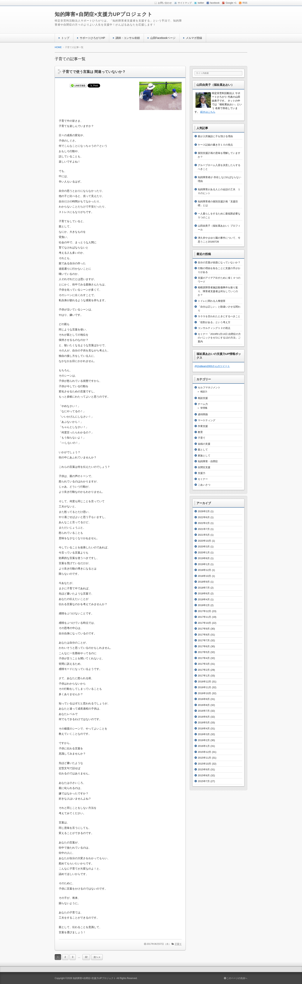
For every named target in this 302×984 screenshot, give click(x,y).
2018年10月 (204, 576)
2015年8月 (204, 775)
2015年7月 (204, 781)
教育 (200, 432)
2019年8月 (204, 558)
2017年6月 (204, 646)
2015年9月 (204, 769)
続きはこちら (207, 111)
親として (203, 449)
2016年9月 (204, 699)
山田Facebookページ (163, 37)
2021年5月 (204, 534)
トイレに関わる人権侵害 (211, 300)
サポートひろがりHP (92, 37)
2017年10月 (204, 622)
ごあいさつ (204, 484)
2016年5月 (204, 722)
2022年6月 (204, 517)
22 (86, 957)
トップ (65, 37)
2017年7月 (204, 640)
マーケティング (206, 420)
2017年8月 (204, 634)
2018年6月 (204, 593)
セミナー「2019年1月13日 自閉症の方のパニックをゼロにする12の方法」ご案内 (219, 338)
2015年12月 (204, 752)
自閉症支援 (204, 467)
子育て (178, 944)
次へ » (97, 957)
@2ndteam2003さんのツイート (212, 366)
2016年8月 (204, 705)
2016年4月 (204, 728)
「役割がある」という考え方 (214, 322)
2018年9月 (204, 581)
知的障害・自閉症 (208, 461)
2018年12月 (204, 570)
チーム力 (203, 404)
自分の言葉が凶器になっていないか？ (219, 262)
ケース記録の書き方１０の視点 (215, 144)
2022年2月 (204, 523)
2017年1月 (204, 675)
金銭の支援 (204, 443)
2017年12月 (204, 611)
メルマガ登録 (194, 37)
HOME (58, 47)
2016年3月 (204, 734)
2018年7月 (204, 587)
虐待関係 (203, 414)
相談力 (203, 391)
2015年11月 (204, 757)
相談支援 (203, 398)
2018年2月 (204, 605)
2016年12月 (204, 681)
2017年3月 (204, 663)
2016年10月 (204, 693)
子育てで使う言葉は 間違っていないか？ (94, 72)
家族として (204, 455)
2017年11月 (204, 616)
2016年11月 (204, 687)
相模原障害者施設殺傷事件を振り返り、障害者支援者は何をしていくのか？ (218, 291)
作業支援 (203, 426)
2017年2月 (204, 669)
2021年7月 (204, 529)
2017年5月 (204, 652)
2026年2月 (204, 511)
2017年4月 (204, 658)
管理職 (203, 408)
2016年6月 (204, 716)
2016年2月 (204, 740)
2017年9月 (204, 628)
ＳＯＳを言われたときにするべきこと (219, 316)
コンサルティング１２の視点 (214, 328)
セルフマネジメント (209, 387)
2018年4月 (204, 599)
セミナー (203, 479)
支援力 (201, 473)
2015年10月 (204, 763)
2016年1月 (204, 746)
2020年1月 (204, 552)
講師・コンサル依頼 (128, 37)
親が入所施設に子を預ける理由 (215, 136)
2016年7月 (204, 710)
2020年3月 (204, 546)
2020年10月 (204, 540)
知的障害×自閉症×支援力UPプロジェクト (104, 14)
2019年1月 (204, 564)
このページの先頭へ (235, 978)
